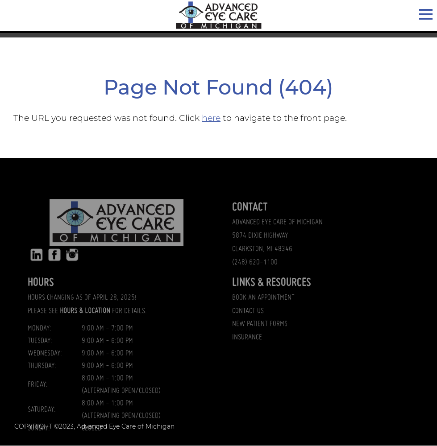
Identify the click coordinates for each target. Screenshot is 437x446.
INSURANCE (247, 352)
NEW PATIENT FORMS (259, 339)
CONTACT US (248, 326)
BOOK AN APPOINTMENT (263, 312)
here (211, 118)
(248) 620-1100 (255, 277)
